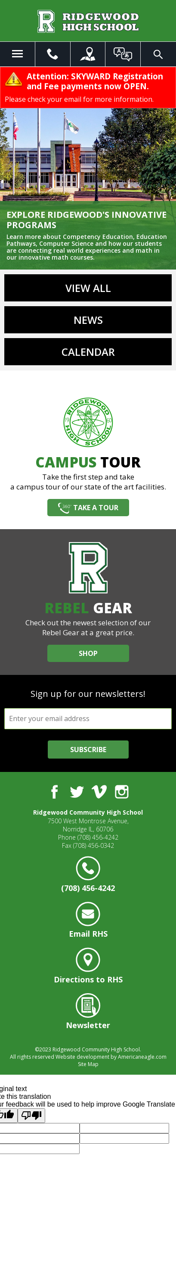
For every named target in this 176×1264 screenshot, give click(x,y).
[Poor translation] (31, 1115)
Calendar (88, 352)
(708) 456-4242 (97, 837)
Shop (88, 653)
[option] (88, 168)
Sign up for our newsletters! (88, 693)
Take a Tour (95, 507)
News (88, 320)
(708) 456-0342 (93, 845)
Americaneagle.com (142, 1056)
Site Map (88, 1064)
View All (88, 288)
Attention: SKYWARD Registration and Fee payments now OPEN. (95, 81)
